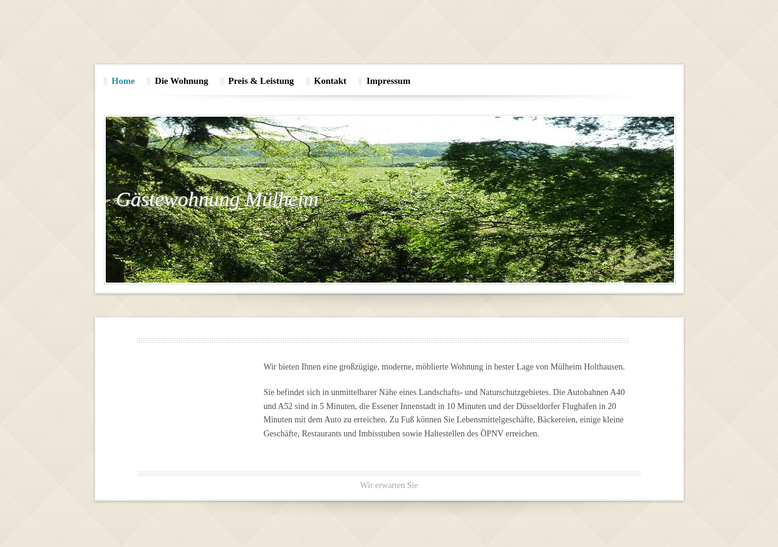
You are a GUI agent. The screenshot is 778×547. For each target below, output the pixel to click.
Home (123, 81)
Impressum (388, 81)
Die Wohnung (181, 81)
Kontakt (330, 81)
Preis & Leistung (261, 81)
